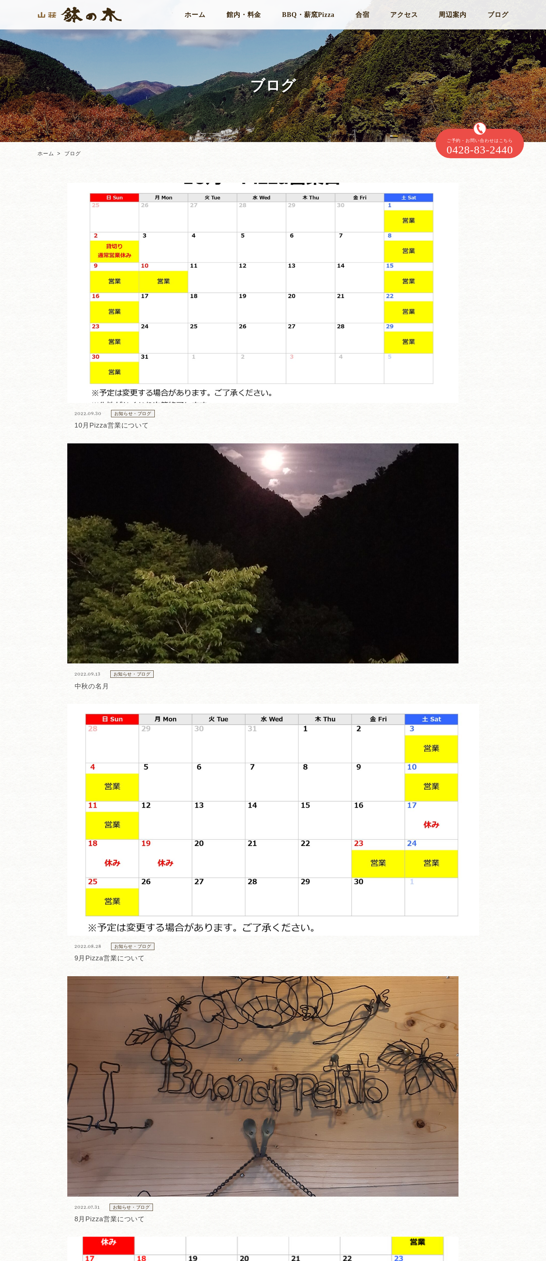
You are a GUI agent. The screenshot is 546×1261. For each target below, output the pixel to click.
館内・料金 (243, 14)
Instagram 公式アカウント (72, 1218)
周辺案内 (453, 14)
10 (288, 739)
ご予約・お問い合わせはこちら (480, 147)
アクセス (404, 14)
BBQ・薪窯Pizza (308, 14)
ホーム (195, 14)
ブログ (498, 14)
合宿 (363, 14)
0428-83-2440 (275, 1060)
